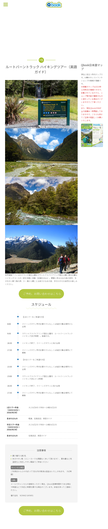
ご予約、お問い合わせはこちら (42, 294)
